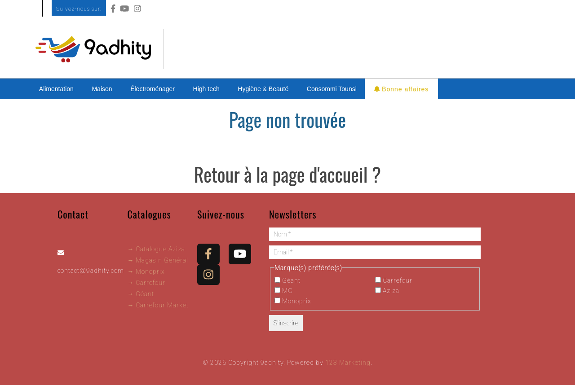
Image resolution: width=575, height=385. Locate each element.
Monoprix (292, 301)
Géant (287, 280)
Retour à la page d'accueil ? (287, 174)
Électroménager (152, 88)
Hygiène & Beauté (263, 88)
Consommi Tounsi (332, 88)
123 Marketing (348, 362)
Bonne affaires (401, 88)
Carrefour (393, 280)
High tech (206, 88)
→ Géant (140, 294)
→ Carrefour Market (158, 305)
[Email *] (375, 252)
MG (283, 290)
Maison (102, 88)
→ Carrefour (146, 282)
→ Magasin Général (157, 260)
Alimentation (56, 88)
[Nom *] (375, 234)
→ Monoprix (146, 271)
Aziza (387, 290)
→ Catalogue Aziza (156, 249)
